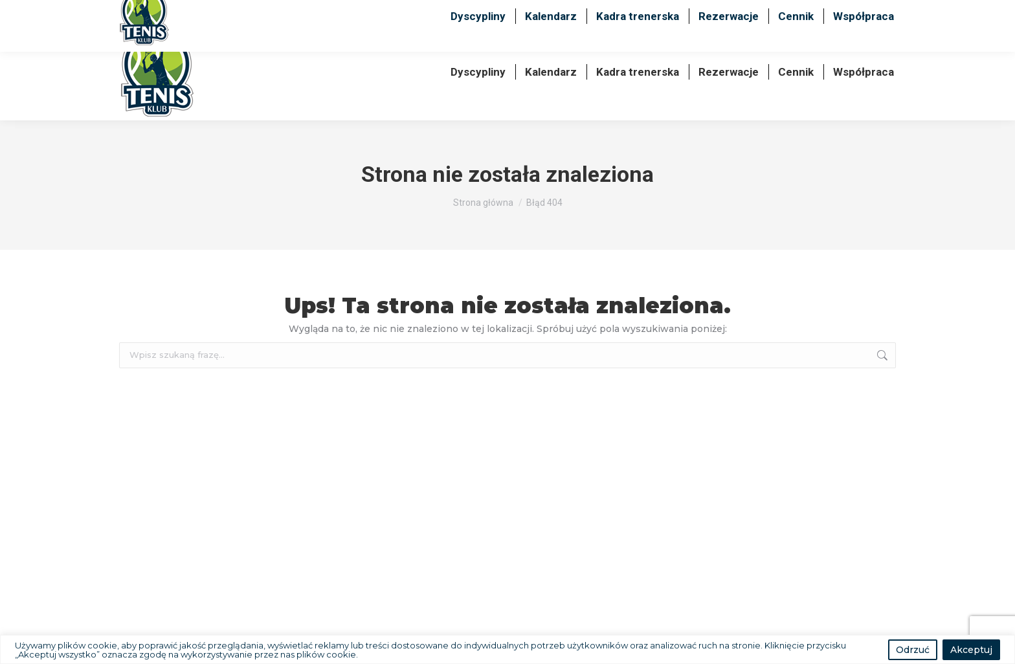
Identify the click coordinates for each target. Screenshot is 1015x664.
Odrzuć (913, 650)
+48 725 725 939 (772, 12)
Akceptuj (971, 650)
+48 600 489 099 (664, 12)
